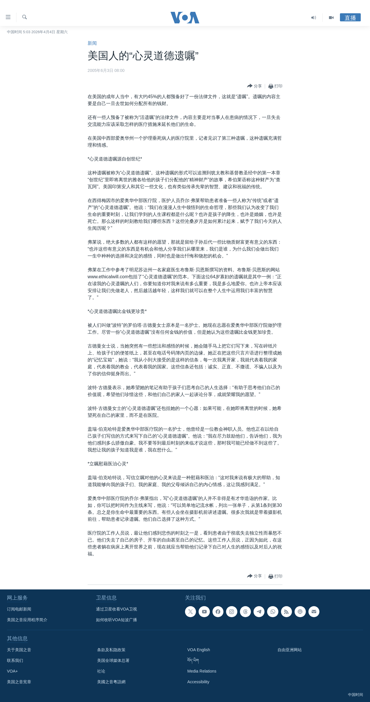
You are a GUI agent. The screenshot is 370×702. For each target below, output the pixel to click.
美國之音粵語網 (111, 681)
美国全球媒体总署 (113, 660)
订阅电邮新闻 (19, 609)
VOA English (198, 649)
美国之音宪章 (19, 681)
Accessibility (198, 681)
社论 (101, 671)
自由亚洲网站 (290, 649)
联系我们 (15, 660)
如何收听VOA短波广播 (116, 619)
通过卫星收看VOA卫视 (116, 609)
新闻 (92, 43)
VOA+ (12, 671)
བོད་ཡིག (193, 660)
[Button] (254, 86)
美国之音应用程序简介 (27, 619)
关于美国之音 (19, 649)
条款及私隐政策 (111, 649)
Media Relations (201, 671)
